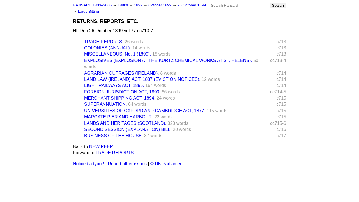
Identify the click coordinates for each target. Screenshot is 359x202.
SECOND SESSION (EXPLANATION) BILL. (128, 129)
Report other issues (127, 163)
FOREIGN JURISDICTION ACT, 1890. (122, 91)
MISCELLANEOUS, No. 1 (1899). (117, 54)
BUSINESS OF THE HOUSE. (113, 135)
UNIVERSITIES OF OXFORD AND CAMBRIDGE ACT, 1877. (144, 110)
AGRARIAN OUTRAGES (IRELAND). (121, 73)
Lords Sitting (88, 11)
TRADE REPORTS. (103, 41)
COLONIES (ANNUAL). (107, 47)
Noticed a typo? (88, 163)
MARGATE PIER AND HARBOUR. (118, 116)
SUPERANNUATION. (105, 104)
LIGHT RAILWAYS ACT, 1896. (114, 85)
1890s (123, 5)
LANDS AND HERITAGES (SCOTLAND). (125, 123)
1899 (139, 5)
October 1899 (160, 5)
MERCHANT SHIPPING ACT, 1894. (119, 98)
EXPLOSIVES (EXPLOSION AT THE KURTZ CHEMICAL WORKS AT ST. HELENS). (168, 60)
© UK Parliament (167, 163)
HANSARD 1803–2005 (92, 5)
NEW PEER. (101, 146)
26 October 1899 (192, 5)
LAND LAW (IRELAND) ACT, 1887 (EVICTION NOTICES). (142, 79)
